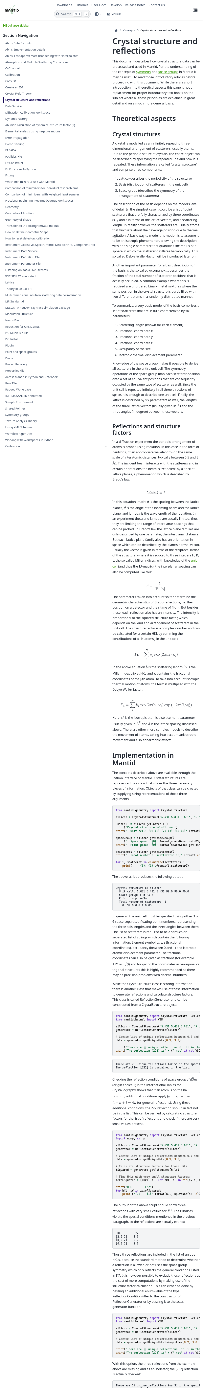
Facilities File (13, 185)
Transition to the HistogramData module (21, 275)
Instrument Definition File (22, 328)
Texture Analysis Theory (21, 506)
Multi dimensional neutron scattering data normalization (25, 368)
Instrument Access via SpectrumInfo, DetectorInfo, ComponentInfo (24, 310)
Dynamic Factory (16, 138)
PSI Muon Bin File (16, 413)
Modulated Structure (19, 394)
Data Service (13, 120)
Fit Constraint (14, 191)
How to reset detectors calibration (20, 297)
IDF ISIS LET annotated (20, 347)
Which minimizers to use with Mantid (24, 212)
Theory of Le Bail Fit (18, 359)
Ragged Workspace (18, 474)
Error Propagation (17, 166)
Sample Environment (19, 487)
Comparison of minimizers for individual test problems (25, 223)
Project (9, 438)
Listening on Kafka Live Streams (26, 340)
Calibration (12, 84)
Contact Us (157, 5)
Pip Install (11, 419)
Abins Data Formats (18, 43)
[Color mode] (98, 14)
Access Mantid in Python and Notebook (24, 459)
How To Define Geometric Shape (22, 286)
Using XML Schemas (18, 512)
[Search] (72, 14)
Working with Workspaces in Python (24, 527)
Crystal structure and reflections (19, 111)
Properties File (14, 451)
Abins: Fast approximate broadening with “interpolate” (25, 58)
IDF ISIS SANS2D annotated (23, 480)
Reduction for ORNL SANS (22, 407)
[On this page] (195, 10)
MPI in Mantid (14, 377)
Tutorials (81, 5)
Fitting (9, 204)
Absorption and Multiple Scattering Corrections (21, 69)
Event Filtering (14, 172)
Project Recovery (16, 444)
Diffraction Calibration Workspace (20, 129)
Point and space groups (21, 432)
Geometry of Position (19, 260)
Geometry (11, 254)
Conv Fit (10, 90)
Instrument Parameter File (22, 334)
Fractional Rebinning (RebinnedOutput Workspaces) (25, 245)
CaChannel (12, 78)
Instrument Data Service (21, 322)
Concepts (71, 30)
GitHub (116, 14)
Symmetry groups (17, 499)
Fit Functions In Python (20, 197)
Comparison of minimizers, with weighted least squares (26, 234)
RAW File (11, 468)
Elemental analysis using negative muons (21, 157)
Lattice (9, 353)
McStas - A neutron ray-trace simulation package (24, 385)
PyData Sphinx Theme (173, 1379)
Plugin (9, 425)
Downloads (64, 5)
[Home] (57, 30)
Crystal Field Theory (18, 103)
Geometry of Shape (18, 266)
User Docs (98, 5)
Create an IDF (14, 97)
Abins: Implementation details (25, 49)
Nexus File (12, 400)
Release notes (135, 5)
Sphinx (30, 1382)
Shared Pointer (15, 493)
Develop (116, 5)
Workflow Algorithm (18, 518)
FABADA (10, 178)
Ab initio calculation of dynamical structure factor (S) (24, 146)
